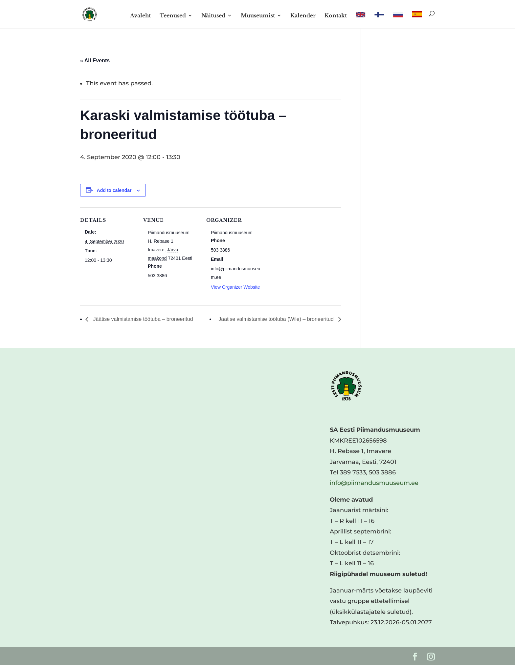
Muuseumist (258, 16)
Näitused (213, 16)
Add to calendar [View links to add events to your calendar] (114, 190)
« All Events (95, 60)
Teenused (173, 16)
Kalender (303, 16)
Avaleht (140, 16)
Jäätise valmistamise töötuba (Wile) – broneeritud (276, 319)
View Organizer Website (235, 287)
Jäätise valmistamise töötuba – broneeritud (142, 319)
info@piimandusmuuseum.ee (374, 483)
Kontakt (336, 16)
